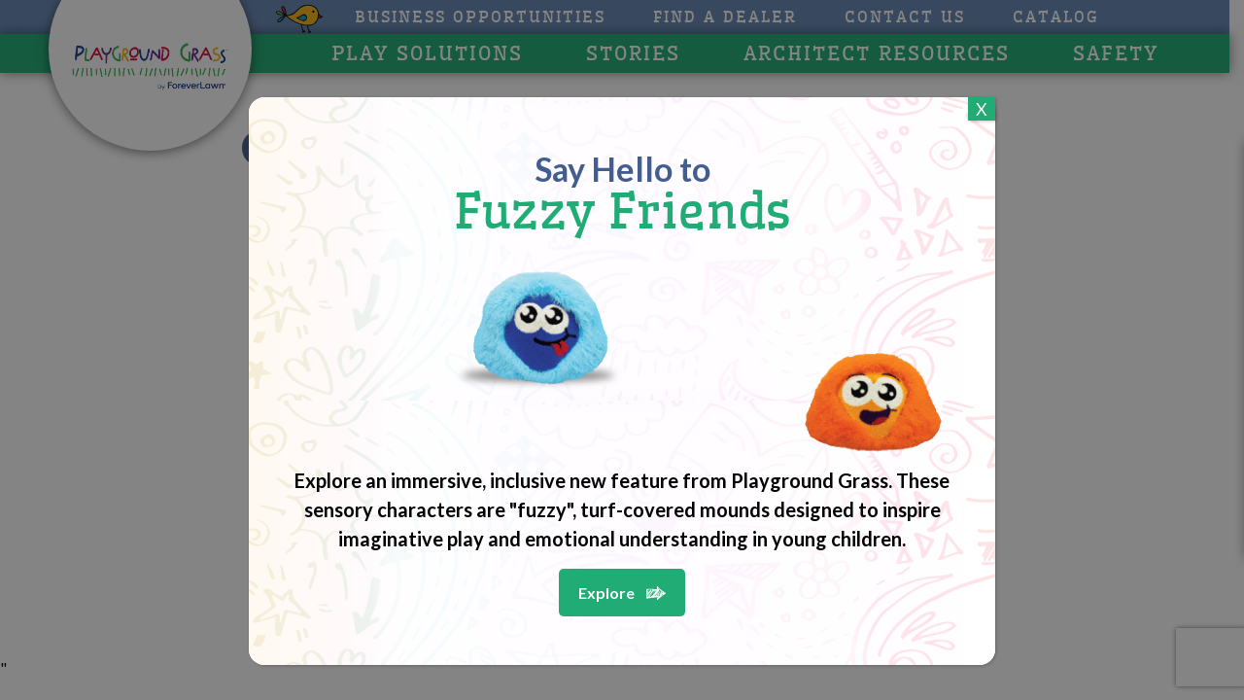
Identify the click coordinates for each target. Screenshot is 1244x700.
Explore (606, 592)
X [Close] (981, 109)
